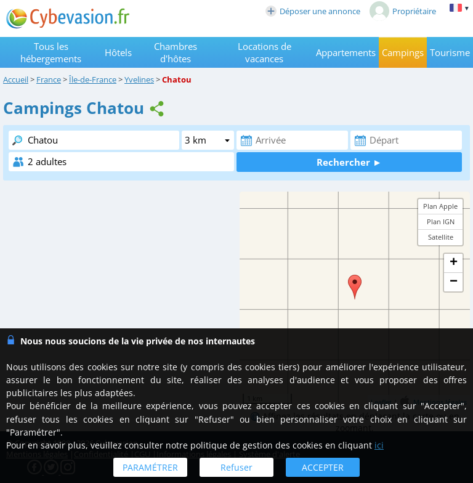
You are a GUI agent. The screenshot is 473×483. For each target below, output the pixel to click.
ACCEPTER (323, 467)
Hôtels (118, 52)
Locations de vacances (264, 52)
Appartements (346, 52)
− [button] (454, 282)
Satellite (440, 237)
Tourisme (450, 52)
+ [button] (454, 263)
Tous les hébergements (50, 52)
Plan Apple (440, 206)
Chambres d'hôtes (175, 52)
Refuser (236, 467)
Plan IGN (441, 221)
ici (379, 445)
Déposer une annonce (312, 11)
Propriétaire (403, 11)
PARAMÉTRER (150, 467)
